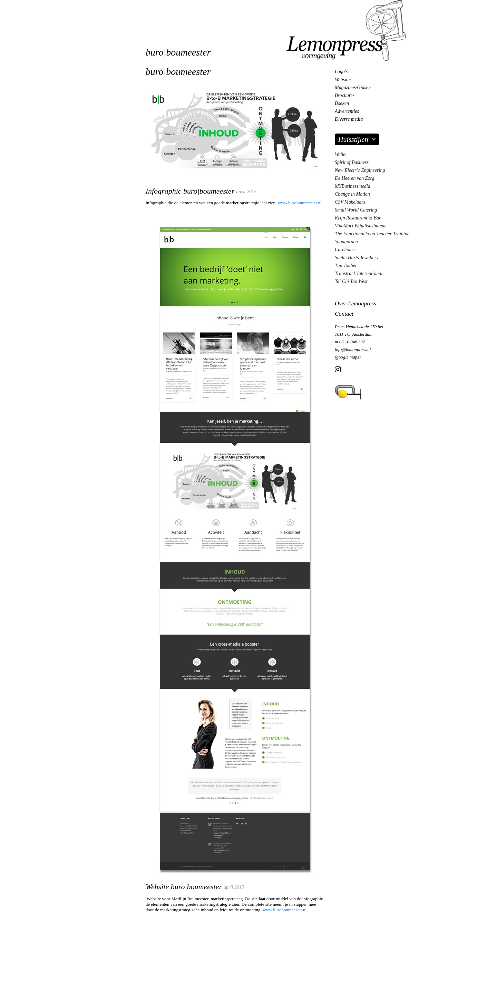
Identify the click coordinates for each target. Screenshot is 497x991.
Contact (344, 314)
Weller (341, 154)
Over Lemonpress (355, 303)
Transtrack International (358, 273)
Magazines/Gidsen (353, 87)
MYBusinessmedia (352, 186)
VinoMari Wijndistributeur (360, 225)
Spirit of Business (352, 162)
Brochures (344, 95)
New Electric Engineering (360, 170)
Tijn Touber (346, 265)
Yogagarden (346, 241)
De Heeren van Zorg (354, 178)
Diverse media (349, 119)
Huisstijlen (353, 139)
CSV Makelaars (350, 202)
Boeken (342, 103)
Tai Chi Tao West (351, 281)
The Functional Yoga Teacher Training (372, 233)
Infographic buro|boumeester (190, 191)
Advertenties (347, 111)
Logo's (341, 71)
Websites (343, 79)
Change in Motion (352, 194)
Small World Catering (356, 210)
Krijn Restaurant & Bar (358, 217)
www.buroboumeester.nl (300, 202)
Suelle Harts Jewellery (357, 257)
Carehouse (345, 249)
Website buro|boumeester (184, 886)
